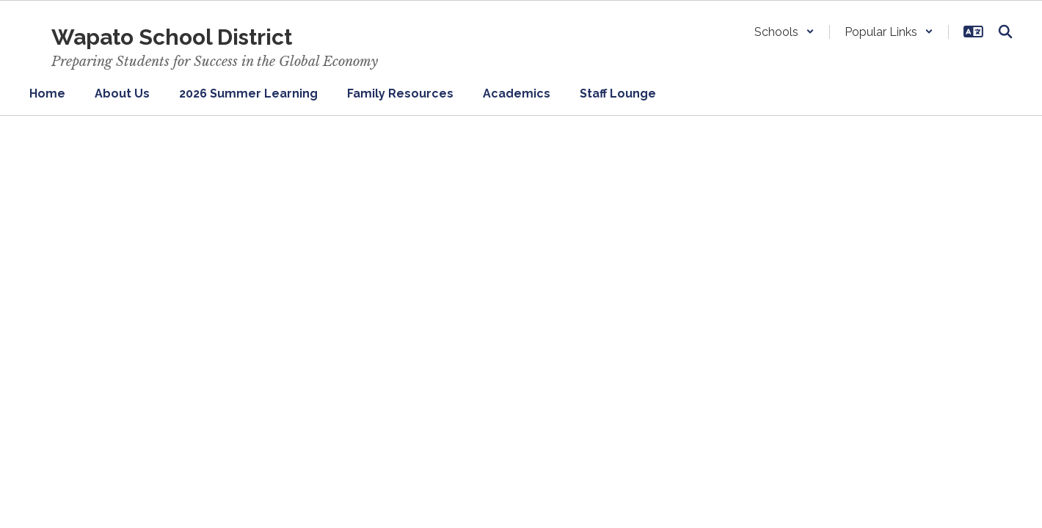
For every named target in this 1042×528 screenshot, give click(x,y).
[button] (784, 32)
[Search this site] (1005, 31)
